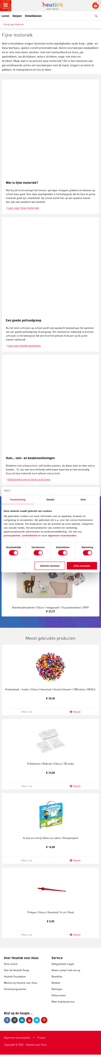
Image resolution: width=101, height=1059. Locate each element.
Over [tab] (83, 499)
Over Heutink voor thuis (21, 958)
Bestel (75, 711)
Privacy (41, 1037)
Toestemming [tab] (18, 499)
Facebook (7, 1020)
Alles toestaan (82, 565)
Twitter (37, 1020)
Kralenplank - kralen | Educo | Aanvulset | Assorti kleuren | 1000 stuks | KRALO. (50, 689)
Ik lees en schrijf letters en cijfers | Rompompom (50, 838)
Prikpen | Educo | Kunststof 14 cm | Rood (50, 912)
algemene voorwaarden (62, 535)
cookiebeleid (30, 535)
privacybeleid (12, 535)
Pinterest (44, 1020)
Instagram (14, 1020)
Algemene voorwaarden (17, 1037)
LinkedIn (22, 1020)
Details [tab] (51, 499)
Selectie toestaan (50, 565)
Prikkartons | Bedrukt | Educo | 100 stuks (50, 763)
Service (57, 958)
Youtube (29, 1020)
